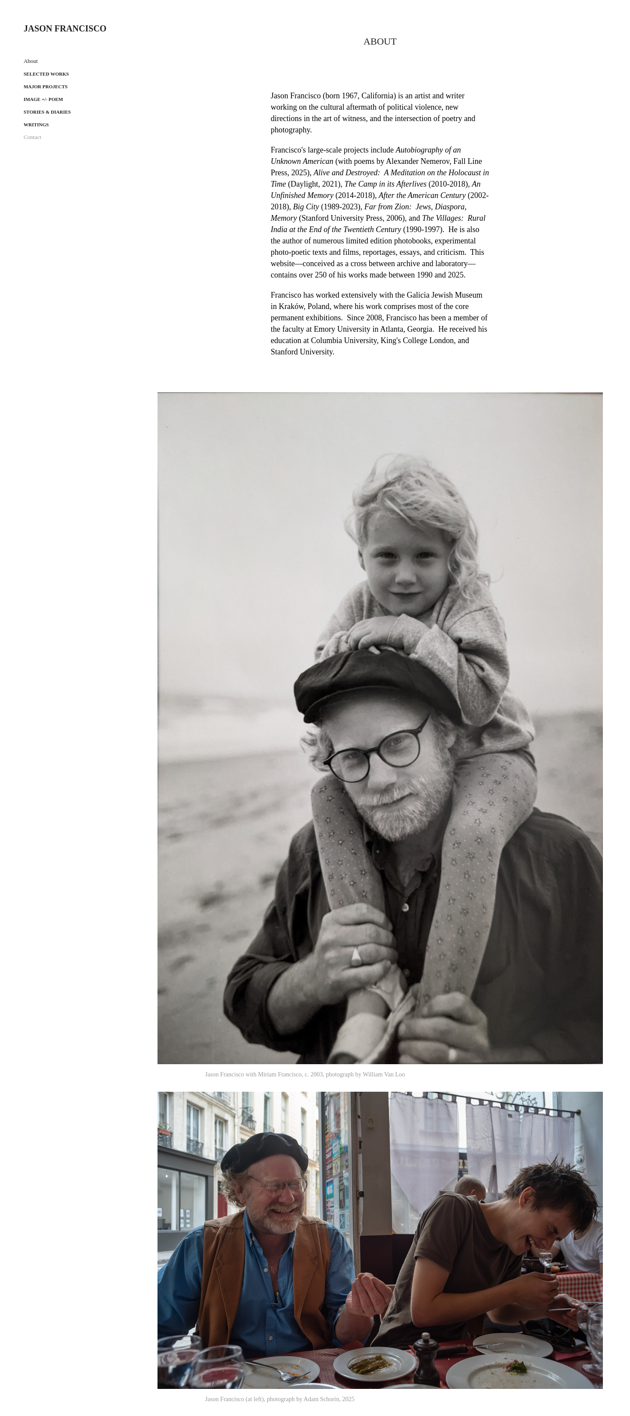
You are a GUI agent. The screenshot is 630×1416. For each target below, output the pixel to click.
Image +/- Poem (43, 99)
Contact (32, 137)
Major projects (46, 86)
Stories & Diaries (47, 112)
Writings (36, 124)
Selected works (46, 73)
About (31, 61)
